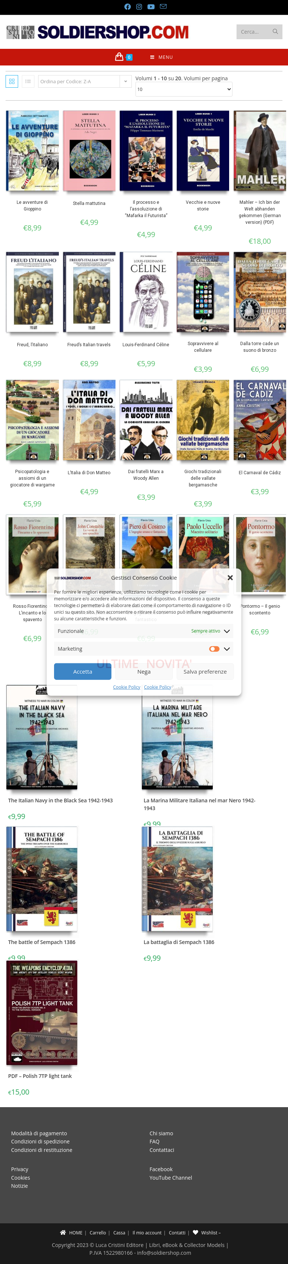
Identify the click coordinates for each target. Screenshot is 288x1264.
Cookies (20, 1177)
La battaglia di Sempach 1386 (179, 942)
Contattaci (162, 1149)
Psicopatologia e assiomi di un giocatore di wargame (32, 478)
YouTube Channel (171, 1177)
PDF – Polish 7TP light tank (40, 1075)
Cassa (119, 1233)
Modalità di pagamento (39, 1133)
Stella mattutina (89, 203)
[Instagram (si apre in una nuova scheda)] (138, 6)
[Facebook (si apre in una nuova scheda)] (127, 6)
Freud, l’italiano (32, 344)
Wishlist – (207, 1233)
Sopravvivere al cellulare (203, 347)
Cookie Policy (126, 687)
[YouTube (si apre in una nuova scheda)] (150, 6)
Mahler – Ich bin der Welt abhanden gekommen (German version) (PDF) (260, 212)
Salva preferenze (205, 671)
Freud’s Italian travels (89, 344)
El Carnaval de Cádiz (260, 472)
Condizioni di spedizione (40, 1141)
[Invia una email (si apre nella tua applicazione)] (162, 6)
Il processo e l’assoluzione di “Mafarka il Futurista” (146, 209)
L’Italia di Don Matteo (89, 472)
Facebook (161, 1169)
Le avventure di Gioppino (32, 206)
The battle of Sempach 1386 (42, 942)
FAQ (155, 1141)
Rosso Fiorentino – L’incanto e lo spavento (32, 613)
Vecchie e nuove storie (203, 206)
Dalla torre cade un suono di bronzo (259, 347)
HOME (71, 1233)
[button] (230, 577)
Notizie (19, 1185)
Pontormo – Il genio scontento (260, 610)
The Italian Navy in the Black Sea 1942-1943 (60, 800)
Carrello (98, 1233)
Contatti (177, 1233)
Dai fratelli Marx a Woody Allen (146, 475)
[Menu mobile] (161, 57)
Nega (144, 671)
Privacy (19, 1169)
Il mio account (147, 1233)
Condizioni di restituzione (41, 1149)
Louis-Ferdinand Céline (146, 344)
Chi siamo (161, 1133)
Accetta (82, 671)
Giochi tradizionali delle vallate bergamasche (202, 478)
